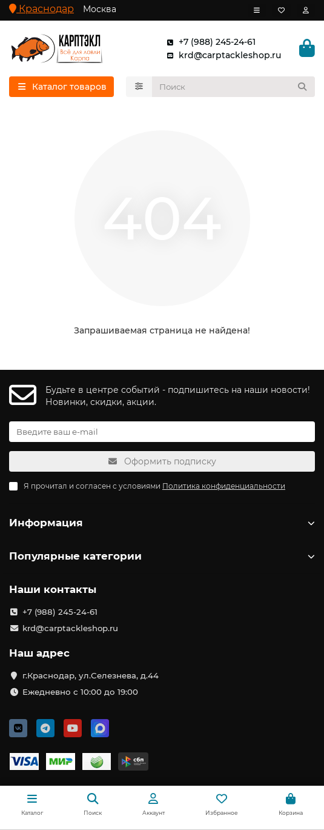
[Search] (234, 86)
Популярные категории (162, 556)
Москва (99, 9)
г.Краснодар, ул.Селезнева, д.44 (90, 675)
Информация (162, 523)
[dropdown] (257, 10)
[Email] (162, 431)
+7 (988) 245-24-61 (209, 42)
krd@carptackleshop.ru (221, 55)
